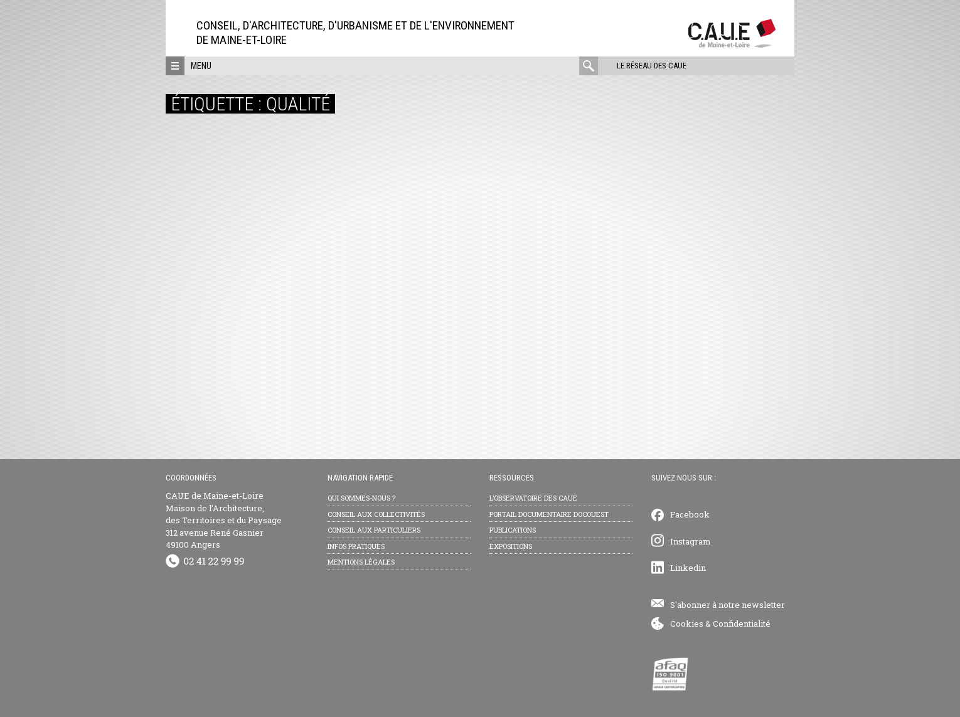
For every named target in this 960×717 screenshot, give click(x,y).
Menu (201, 66)
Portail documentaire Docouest (549, 514)
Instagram (690, 541)
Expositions (510, 546)
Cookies (686, 623)
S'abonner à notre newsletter (727, 604)
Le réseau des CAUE (651, 65)
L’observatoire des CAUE (533, 497)
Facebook (690, 514)
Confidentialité (742, 623)
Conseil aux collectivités (376, 514)
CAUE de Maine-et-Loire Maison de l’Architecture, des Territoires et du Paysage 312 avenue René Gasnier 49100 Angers (224, 520)
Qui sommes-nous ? (361, 497)
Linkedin (688, 567)
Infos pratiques (356, 546)
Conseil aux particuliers (374, 529)
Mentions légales (361, 561)
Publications (512, 529)
